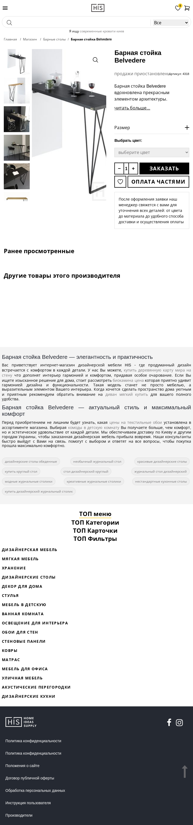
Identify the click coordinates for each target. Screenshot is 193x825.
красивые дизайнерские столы (162, 461)
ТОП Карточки (95, 530)
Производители (18, 815)
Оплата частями (158, 181)
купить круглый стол (21, 471)
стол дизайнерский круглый (86, 471)
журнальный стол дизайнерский (160, 471)
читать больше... (132, 108)
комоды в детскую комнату (93, 427)
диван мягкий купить (126, 394)
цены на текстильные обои (135, 422)
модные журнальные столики (28, 481)
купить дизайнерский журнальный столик (39, 491)
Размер (122, 127)
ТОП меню (95, 514)
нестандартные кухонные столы (161, 481)
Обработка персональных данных (35, 790)
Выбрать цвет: (128, 140)
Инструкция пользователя (28, 803)
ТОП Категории (95, 522)
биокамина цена (128, 380)
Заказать (164, 168)
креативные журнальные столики (94, 481)
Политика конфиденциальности (33, 741)
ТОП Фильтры (95, 538)
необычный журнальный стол (97, 461)
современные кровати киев (102, 31)
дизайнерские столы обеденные (31, 461)
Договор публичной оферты (29, 778)
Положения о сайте (22, 766)
